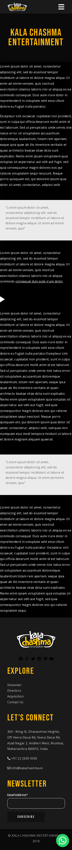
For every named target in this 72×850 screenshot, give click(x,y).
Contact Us (15, 702)
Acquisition (15, 696)
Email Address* (17, 795)
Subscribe (26, 817)
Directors (14, 690)
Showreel (14, 685)
